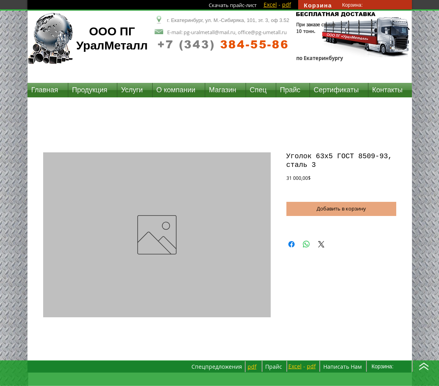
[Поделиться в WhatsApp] (306, 244)
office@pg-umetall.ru (262, 32)
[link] (356, 5)
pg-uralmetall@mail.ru (209, 32)
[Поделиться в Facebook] (291, 244)
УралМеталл (112, 45)
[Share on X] (321, 244)
